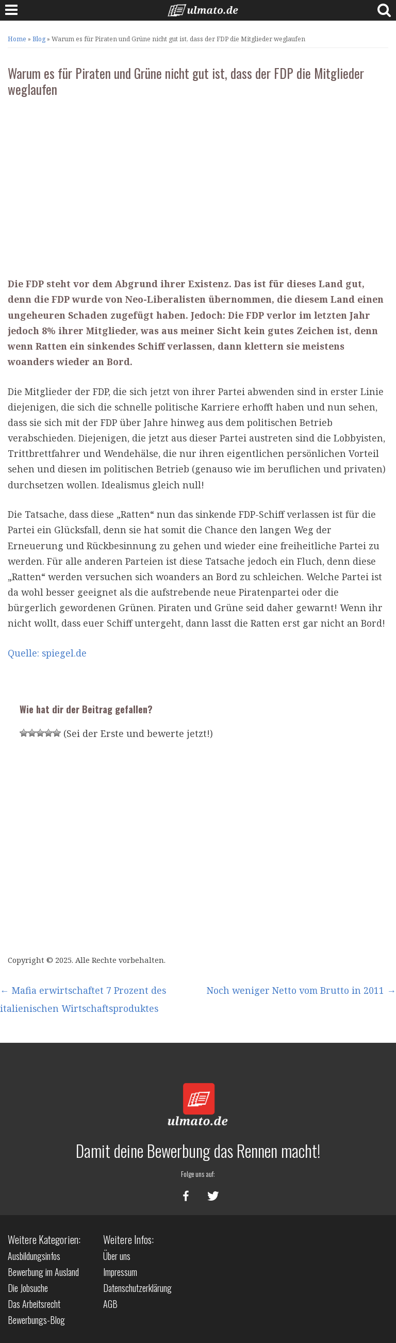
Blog (38, 39)
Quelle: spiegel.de (47, 653)
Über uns (116, 1256)
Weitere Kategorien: (44, 1239)
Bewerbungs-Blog (36, 1319)
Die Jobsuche (28, 1288)
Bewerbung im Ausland (43, 1272)
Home (17, 39)
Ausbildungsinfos (34, 1256)
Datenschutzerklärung (137, 1288)
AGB (110, 1304)
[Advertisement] (198, 183)
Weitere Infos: (128, 1239)
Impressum (120, 1272)
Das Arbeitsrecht (34, 1304)
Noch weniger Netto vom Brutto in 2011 (301, 990)
